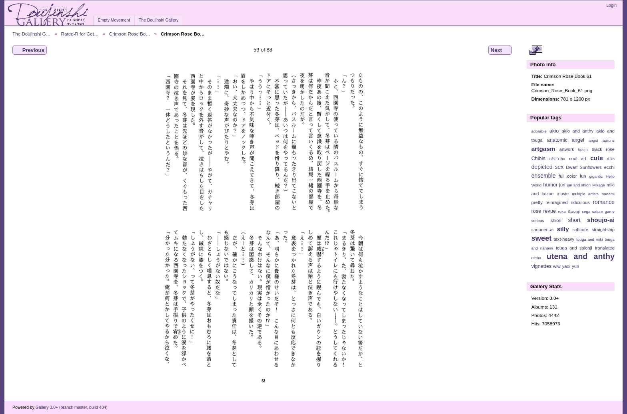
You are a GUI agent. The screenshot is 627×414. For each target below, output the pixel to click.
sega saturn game (598, 211)
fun (583, 176)
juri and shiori (579, 185)
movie (563, 193)
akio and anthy (577, 131)
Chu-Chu (557, 158)
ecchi (609, 167)
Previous (29, 50)
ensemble (543, 175)
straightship (603, 229)
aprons (609, 140)
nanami (608, 194)
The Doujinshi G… (31, 33)
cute (596, 158)
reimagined (556, 202)
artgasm (543, 148)
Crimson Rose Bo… (129, 33)
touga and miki (589, 239)
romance (604, 202)
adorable (539, 131)
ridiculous (580, 202)
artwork (566, 149)
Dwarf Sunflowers (584, 167)
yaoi (566, 266)
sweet (541, 238)
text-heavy (563, 239)
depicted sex (547, 167)
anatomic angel (565, 140)
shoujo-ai (601, 219)
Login (612, 5)
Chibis (538, 158)
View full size (535, 50)
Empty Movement (114, 20)
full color (568, 176)
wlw (557, 266)
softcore (580, 229)
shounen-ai (542, 229)
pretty (537, 202)
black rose (603, 149)
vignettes (541, 266)
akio (554, 131)
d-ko (611, 158)
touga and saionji (574, 248)
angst (593, 140)
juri (562, 184)
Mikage (598, 185)
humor (550, 185)
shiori (556, 220)
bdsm (583, 149)
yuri (575, 266)
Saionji (573, 211)
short (574, 220)
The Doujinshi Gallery (158, 20)
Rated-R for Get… (80, 33)
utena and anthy (581, 256)
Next (500, 50)
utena (536, 258)
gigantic (596, 176)
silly (563, 229)
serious (537, 220)
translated (605, 248)
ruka (562, 211)
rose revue (543, 211)
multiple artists (585, 194)
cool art (577, 158)
